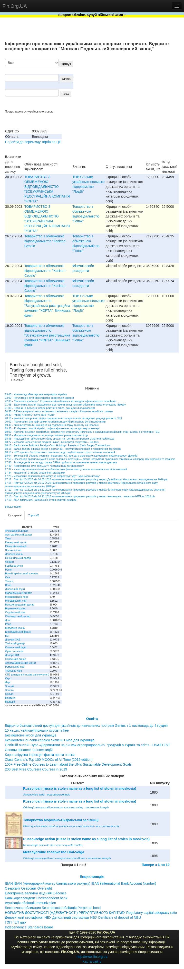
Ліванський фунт (15, 589)
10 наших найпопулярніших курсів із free (37, 730)
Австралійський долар (18, 534)
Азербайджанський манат (20, 662)
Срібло (9, 693)
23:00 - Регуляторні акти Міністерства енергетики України (39, 397)
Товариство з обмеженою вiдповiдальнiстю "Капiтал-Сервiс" (45, 241)
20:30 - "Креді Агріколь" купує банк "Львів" (30, 414)
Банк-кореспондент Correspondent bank (36, 898)
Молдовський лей (15, 600)
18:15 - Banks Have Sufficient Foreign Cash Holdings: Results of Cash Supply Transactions (57, 445)
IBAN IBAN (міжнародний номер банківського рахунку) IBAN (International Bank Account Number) (80, 883)
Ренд (8, 624)
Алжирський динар (16, 530)
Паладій (10, 701)
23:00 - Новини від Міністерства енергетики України (36, 394)
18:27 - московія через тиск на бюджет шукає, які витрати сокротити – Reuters (52, 442)
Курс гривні (14, 515)
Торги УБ (33, 515)
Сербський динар (15, 659)
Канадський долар (16, 542)
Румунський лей (14, 666)
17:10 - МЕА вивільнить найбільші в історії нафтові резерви (41, 499)
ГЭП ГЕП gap (15, 922)
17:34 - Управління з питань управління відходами (35, 472)
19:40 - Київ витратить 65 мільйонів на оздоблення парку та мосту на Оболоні (51, 425)
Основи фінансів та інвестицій (29, 750)
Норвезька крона (15, 608)
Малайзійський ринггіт (18, 592)
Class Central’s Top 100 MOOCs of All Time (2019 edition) (49, 759)
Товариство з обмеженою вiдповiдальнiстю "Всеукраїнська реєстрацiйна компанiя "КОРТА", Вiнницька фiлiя (47, 305)
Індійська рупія (14, 565)
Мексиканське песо (16, 596)
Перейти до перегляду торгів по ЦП (33, 142)
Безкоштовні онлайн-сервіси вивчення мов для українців (50, 740)
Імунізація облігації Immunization (30, 903)
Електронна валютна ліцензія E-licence (36, 893)
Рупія (8, 569)
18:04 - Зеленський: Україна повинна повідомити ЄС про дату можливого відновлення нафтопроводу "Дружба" (71, 455)
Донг (8, 620)
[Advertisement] (142, 84)
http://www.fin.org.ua (92, 957)
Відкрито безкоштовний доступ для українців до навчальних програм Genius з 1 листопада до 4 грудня (86, 725)
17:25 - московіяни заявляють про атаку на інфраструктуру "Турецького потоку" (52, 476)
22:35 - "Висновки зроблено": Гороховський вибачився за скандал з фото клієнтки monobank (60, 401)
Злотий (9, 686)
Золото (9, 690)
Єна (7, 577)
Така (8, 538)
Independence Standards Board (29, 927)
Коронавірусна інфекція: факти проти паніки (40, 755)
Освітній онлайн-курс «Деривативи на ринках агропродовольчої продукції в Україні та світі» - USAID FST (87, 745)
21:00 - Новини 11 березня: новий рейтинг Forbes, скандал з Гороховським (50, 408)
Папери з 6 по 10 (156, 865)
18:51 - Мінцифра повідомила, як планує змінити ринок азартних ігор (46, 435)
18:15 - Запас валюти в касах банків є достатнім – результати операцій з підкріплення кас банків (63, 448)
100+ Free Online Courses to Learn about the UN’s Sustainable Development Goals (68, 764)
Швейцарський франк (18, 631)
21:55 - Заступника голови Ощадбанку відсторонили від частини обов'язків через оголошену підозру (65, 404)
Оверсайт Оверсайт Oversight (28, 888)
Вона (8, 585)
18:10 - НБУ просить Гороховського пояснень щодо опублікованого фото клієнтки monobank (60, 452)
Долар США (12, 655)
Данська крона (14, 554)
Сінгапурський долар (17, 616)
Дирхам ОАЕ (12, 639)
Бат (7, 635)
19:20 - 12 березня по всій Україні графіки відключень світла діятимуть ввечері (52, 428)
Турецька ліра (13, 670)
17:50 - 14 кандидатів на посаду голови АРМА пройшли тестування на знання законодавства (61, 462)
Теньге (9, 581)
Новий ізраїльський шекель (21, 573)
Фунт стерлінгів (14, 651)
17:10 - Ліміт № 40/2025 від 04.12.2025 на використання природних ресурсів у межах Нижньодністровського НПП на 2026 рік (80, 496)
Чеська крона (13, 550)
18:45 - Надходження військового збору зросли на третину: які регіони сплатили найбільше (59, 438)
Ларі (7, 682)
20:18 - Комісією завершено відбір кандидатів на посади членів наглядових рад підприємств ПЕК (63, 418)
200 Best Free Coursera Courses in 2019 (36, 769)
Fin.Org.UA (14, 6)
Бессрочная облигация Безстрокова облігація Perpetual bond (53, 908)
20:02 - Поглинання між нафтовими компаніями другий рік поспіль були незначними (55, 421)
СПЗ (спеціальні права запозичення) (27, 674)
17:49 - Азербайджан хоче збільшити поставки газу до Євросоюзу (44, 465)
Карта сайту (92, 961)
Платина (10, 697)
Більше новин (13, 506)
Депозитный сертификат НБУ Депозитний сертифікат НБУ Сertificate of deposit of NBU (73, 917)
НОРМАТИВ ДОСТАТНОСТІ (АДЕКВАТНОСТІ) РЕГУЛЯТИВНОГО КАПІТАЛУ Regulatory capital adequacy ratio (91, 913)
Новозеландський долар (19, 604)
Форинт (9, 561)
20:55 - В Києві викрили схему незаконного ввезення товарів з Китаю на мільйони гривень (59, 411)
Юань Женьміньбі (16, 546)
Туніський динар (15, 643)
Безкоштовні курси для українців (30, 735)
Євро (8, 678)
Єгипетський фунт (16, 647)
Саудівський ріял (15, 612)
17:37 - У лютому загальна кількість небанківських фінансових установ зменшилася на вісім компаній (66, 469)
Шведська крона (15, 627)
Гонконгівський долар (18, 557)
